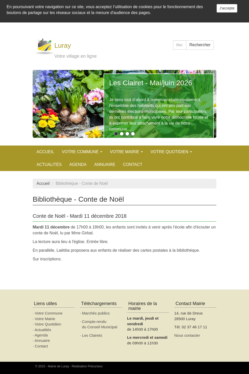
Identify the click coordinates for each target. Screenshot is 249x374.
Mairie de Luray (58, 366)
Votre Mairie (45, 319)
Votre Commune (48, 313)
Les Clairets (92, 335)
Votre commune (82, 152)
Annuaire (104, 164)
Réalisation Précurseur (87, 366)
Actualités (49, 164)
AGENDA (78, 164)
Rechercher (199, 45)
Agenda (41, 335)
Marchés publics (95, 313)
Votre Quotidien (48, 324)
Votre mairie (126, 152)
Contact (132, 164)
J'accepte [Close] (226, 8)
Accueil (45, 152)
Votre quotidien (171, 152)
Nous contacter (187, 335)
